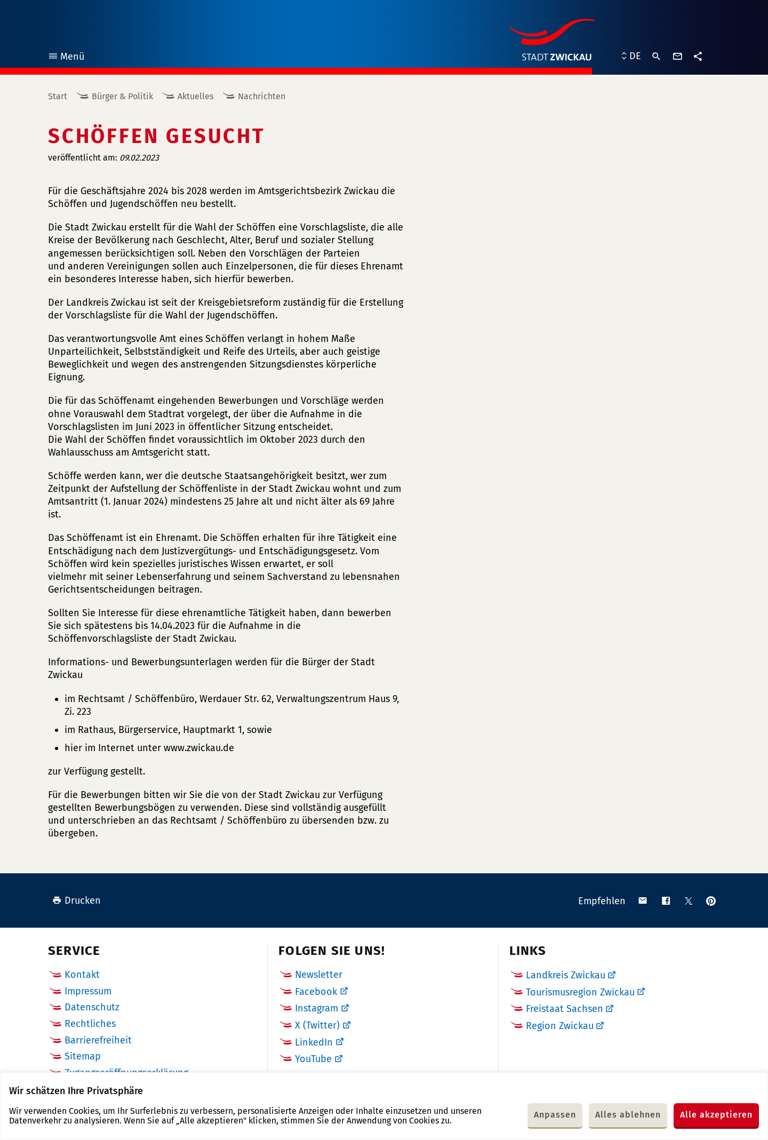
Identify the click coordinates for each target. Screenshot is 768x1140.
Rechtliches (90, 1024)
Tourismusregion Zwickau (580, 992)
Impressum (88, 991)
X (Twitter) (317, 1025)
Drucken (76, 900)
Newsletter (318, 974)
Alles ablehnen (628, 1115)
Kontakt (82, 974)
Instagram (316, 1008)
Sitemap (83, 1056)
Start (57, 96)
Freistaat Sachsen (564, 1009)
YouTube (313, 1059)
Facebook (316, 992)
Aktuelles (195, 96)
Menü (65, 58)
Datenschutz (92, 1007)
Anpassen (555, 1115)
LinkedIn (314, 1042)
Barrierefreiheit (98, 1040)
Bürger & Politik (122, 96)
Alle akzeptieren (716, 1115)
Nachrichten (261, 96)
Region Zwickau (560, 1026)
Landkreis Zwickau (565, 975)
